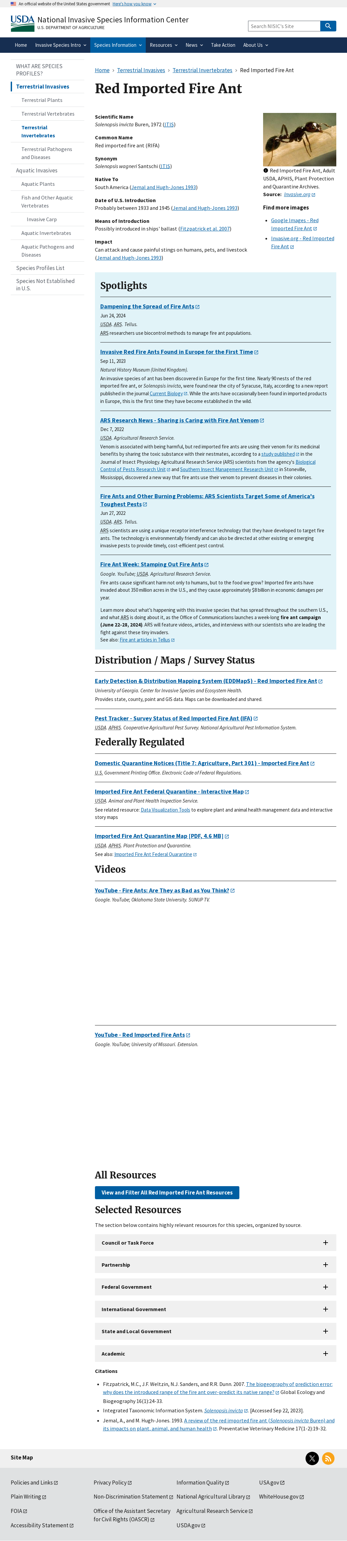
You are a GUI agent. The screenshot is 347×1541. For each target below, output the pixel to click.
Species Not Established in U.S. (45, 284)
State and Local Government (136, 1331)
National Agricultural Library (211, 1496)
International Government (134, 1309)
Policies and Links (32, 1482)
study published (278, 454)
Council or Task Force (128, 1242)
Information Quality (200, 1482)
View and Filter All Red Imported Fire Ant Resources (167, 1192)
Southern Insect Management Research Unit (226, 469)
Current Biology (166, 393)
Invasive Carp (42, 219)
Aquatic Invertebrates (46, 233)
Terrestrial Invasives (42, 86)
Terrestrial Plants (42, 100)
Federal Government (127, 1286)
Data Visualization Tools (165, 810)
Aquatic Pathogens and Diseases (47, 250)
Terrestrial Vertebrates (48, 113)
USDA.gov (188, 1525)
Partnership (116, 1264)
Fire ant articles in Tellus (145, 640)
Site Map (22, 1457)
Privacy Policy (110, 1482)
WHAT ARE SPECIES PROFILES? (39, 69)
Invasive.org (297, 194)
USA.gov (269, 1482)
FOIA (16, 1511)
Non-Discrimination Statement (131, 1496)
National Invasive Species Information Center (113, 19)
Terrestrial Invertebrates (38, 131)
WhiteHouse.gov (279, 1496)
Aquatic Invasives (36, 170)
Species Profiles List (40, 268)
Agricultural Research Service (212, 1511)
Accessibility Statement (40, 1525)
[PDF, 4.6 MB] (159, 836)
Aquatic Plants (38, 183)
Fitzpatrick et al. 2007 (205, 228)
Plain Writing (26, 1496)
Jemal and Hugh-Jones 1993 (163, 187)
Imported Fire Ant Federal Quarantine (153, 854)
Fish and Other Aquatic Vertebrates (47, 201)
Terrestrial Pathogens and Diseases (46, 153)
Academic (113, 1353)
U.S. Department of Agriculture (71, 27)
